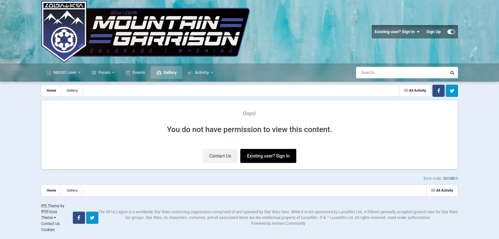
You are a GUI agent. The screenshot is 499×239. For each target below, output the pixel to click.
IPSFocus (49, 211)
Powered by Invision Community (278, 223)
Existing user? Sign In (397, 32)
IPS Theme (50, 206)
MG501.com (65, 72)
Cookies (48, 230)
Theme (48, 217)
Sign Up (433, 31)
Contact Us (220, 155)
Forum (104, 72)
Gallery (170, 72)
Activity (202, 72)
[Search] (385, 72)
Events (138, 72)
